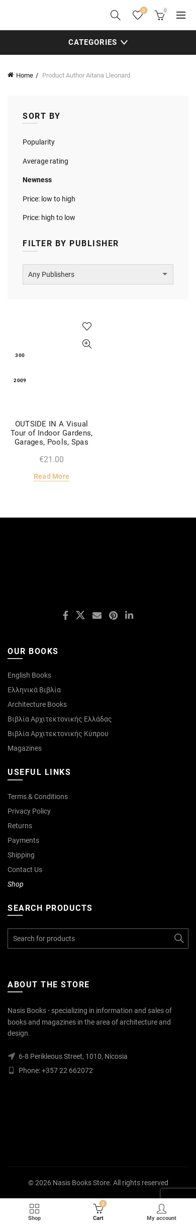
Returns (20, 826)
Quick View (86, 344)
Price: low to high (49, 199)
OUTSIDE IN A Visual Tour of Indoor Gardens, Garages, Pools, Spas (52, 433)
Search (178, 938)
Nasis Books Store (81, 1183)
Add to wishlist (86, 326)
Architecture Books (37, 704)
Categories (92, 42)
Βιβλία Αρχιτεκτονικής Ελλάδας (60, 719)
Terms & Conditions (38, 796)
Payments (23, 840)
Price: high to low (49, 217)
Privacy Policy (29, 811)
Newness (37, 180)
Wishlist (143, 11)
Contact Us (25, 870)
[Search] (116, 15)
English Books (29, 675)
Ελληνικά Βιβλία (34, 690)
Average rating (45, 161)
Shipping (21, 855)
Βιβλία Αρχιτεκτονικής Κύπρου (58, 734)
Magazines (25, 748)
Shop (16, 884)
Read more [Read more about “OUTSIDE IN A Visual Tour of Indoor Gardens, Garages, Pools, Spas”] (52, 476)
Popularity (39, 142)
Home (24, 75)
